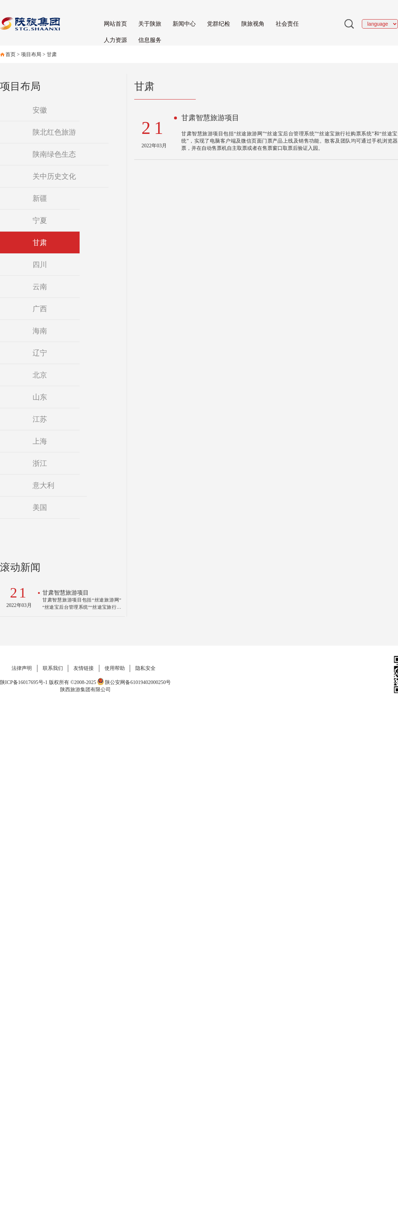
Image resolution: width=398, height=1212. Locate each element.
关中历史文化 (54, 176)
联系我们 (53, 668)
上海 (40, 441)
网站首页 (115, 24)
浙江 (40, 463)
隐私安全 (145, 668)
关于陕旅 (149, 24)
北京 (40, 375)
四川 (40, 265)
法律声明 (22, 668)
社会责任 (287, 24)
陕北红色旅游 (54, 132)
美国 (40, 507)
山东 (40, 397)
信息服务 (149, 40)
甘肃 (52, 54)
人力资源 (115, 40)
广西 (40, 309)
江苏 (40, 419)
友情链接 (83, 668)
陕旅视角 (252, 24)
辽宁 (40, 353)
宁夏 (40, 220)
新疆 (40, 198)
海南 (40, 331)
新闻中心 (184, 24)
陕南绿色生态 (54, 154)
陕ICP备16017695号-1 (23, 682)
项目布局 (31, 54)
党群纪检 (218, 24)
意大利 (43, 485)
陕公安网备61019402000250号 (134, 682)
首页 (10, 54)
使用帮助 (115, 668)
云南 (40, 287)
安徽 (40, 110)
